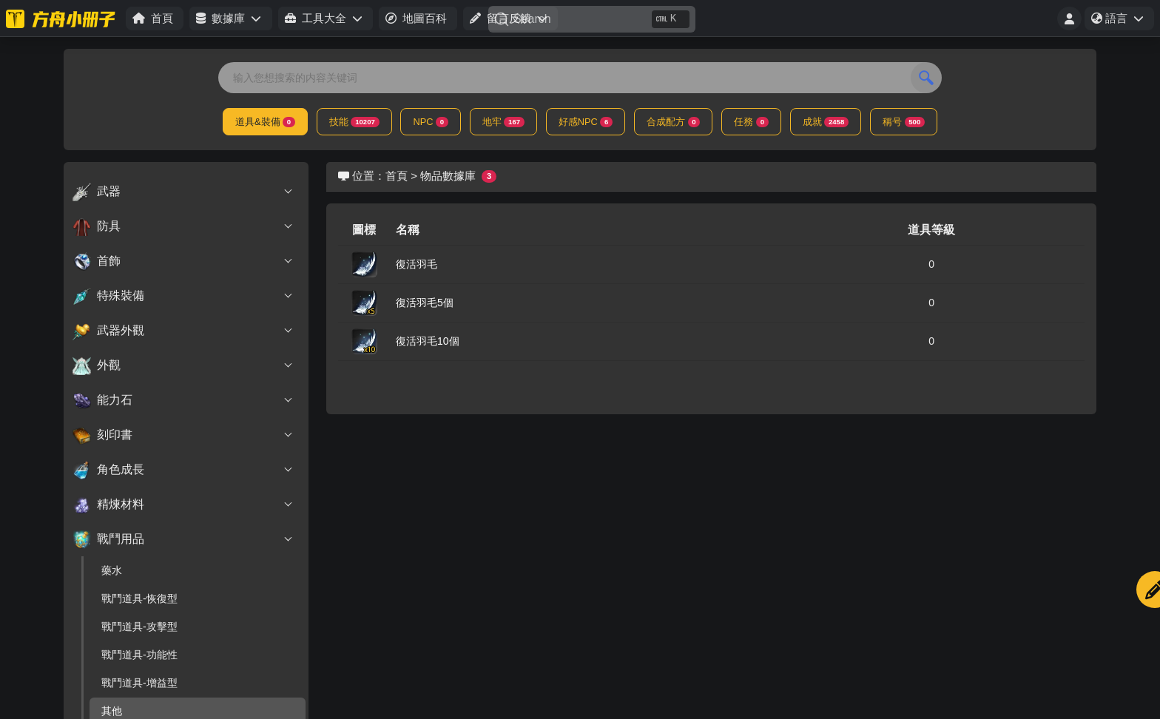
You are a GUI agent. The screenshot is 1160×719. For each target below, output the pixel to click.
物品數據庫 (448, 175)
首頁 (396, 175)
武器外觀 (183, 331)
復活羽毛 (416, 264)
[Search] (591, 19)
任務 (751, 121)
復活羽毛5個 (424, 302)
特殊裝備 (183, 296)
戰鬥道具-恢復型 (139, 598)
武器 (183, 191)
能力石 (183, 400)
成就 (826, 121)
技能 (354, 121)
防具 (183, 226)
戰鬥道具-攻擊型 (139, 626)
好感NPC (586, 121)
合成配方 (673, 121)
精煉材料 (183, 504)
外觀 (183, 365)
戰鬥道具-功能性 (139, 655)
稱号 (904, 121)
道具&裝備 (265, 121)
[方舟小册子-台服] (63, 18)
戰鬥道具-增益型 (139, 683)
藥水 (111, 570)
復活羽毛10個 (427, 341)
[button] (230, 19)
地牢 (503, 121)
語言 (1122, 20)
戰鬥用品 (183, 539)
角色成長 (183, 470)
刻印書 (183, 435)
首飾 (183, 261)
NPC (430, 121)
